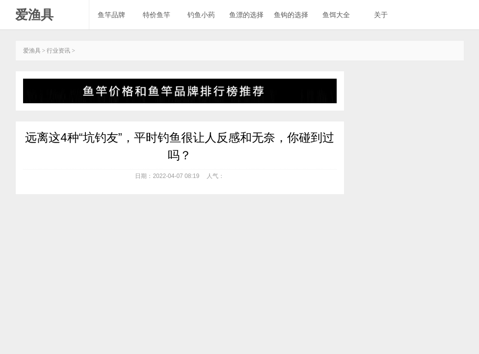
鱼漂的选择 (246, 15)
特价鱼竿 (156, 15)
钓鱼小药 (201, 15)
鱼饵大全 (336, 15)
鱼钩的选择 (291, 15)
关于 (381, 15)
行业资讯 (58, 50)
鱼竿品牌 (111, 15)
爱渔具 (34, 15)
